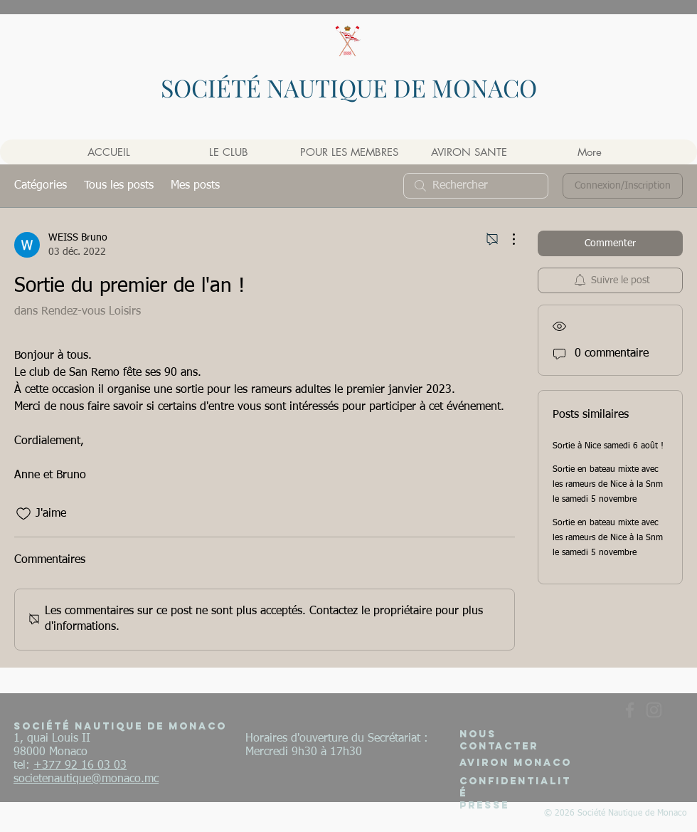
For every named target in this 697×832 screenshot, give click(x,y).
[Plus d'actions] (506, 239)
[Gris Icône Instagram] (654, 710)
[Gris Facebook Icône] (629, 710)
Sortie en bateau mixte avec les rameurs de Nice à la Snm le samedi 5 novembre (608, 484)
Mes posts (195, 185)
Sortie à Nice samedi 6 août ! (608, 446)
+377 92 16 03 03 (80, 766)
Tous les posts (119, 185)
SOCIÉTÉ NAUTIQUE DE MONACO (349, 87)
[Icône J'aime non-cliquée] (23, 513)
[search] (475, 186)
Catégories (40, 185)
